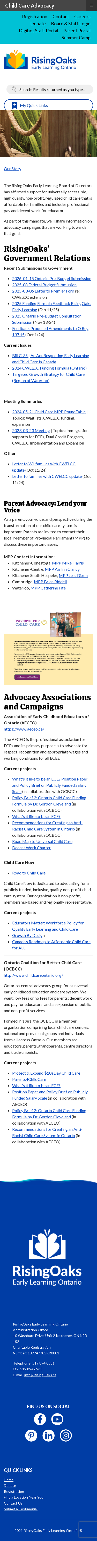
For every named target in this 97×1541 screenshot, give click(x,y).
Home (8, 1479)
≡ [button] (91, 5)
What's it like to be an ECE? (36, 778)
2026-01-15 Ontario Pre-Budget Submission (51, 278)
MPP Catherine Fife (48, 587)
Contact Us (13, 1503)
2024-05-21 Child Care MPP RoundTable (49, 411)
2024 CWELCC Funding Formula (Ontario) (49, 367)
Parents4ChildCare (29, 1079)
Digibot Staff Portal (38, 30)
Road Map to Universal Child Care (42, 841)
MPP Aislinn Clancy (62, 569)
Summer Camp (76, 37)
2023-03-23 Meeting (31, 430)
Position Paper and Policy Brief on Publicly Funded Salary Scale (49, 785)
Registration (34, 16)
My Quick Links (34, 105)
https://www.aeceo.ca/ (24, 728)
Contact (61, 16)
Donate (38, 23)
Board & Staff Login (71, 23)
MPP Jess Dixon (73, 575)
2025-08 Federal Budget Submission (44, 284)
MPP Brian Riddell (50, 581)
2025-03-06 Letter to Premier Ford (43, 290)
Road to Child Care (29, 872)
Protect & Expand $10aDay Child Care (46, 1072)
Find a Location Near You (23, 1497)
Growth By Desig (27, 935)
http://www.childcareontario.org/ (33, 975)
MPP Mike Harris (68, 562)
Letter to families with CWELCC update (47, 476)
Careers (82, 16)
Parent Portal (77, 30)
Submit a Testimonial (21, 1509)
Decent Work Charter (31, 847)
